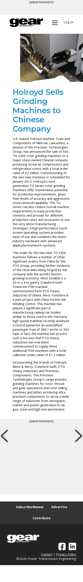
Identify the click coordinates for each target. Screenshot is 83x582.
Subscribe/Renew (30, 507)
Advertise (59, 507)
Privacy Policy (66, 554)
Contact (46, 554)
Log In (68, 22)
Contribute (41, 518)
